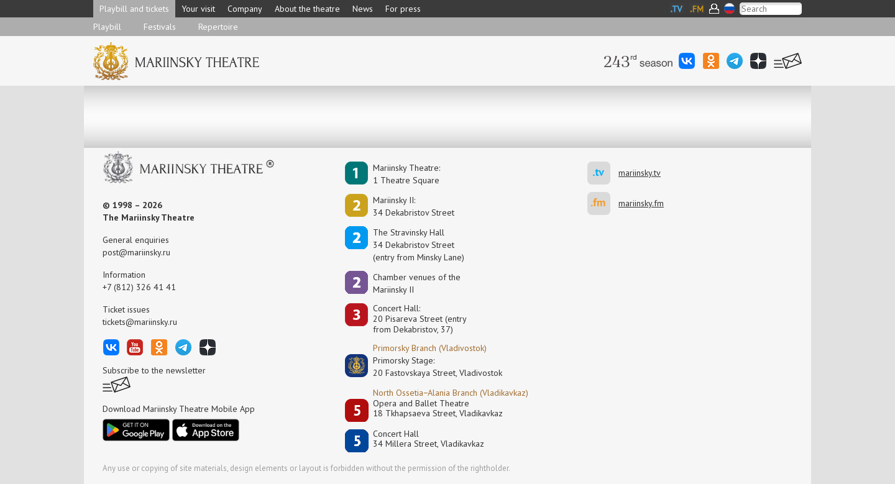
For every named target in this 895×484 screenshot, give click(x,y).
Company (244, 8)
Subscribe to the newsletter (154, 370)
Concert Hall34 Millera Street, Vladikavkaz (428, 439)
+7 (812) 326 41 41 (139, 287)
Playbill (107, 26)
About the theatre (307, 8)
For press (403, 8)
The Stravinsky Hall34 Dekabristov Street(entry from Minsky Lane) (418, 245)
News (362, 8)
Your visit (198, 8)
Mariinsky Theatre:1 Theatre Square (406, 174)
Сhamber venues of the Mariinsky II (417, 283)
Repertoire (218, 26)
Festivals (160, 26)
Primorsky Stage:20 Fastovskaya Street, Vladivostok (429, 366)
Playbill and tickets (134, 8)
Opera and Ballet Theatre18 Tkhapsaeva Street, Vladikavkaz (438, 408)
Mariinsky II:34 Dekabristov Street (413, 206)
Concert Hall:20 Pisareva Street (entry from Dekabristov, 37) (420, 318)
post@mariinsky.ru (136, 252)
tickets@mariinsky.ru (140, 321)
